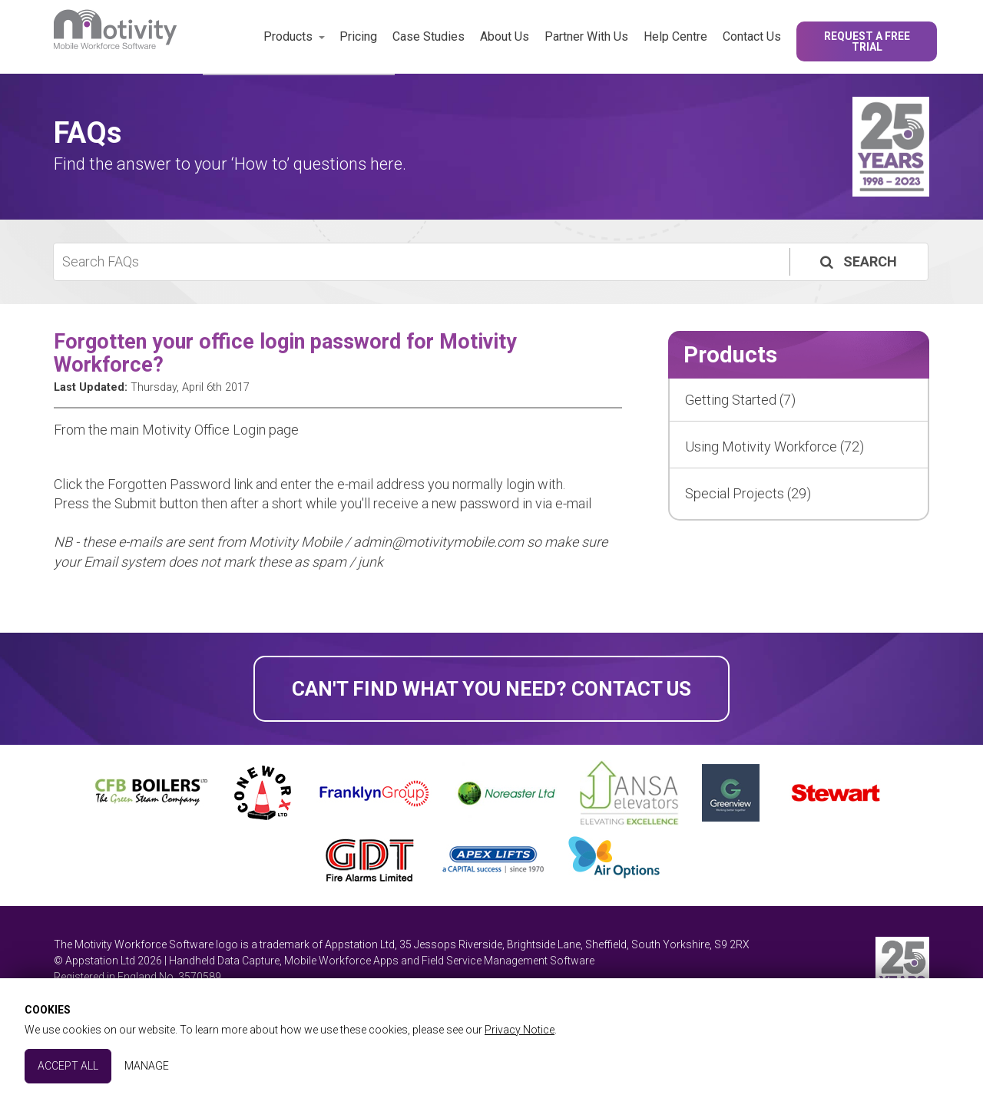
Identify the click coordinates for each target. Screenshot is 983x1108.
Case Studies (428, 36)
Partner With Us (586, 36)
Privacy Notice (519, 1030)
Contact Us (752, 36)
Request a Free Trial (867, 41)
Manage (146, 1066)
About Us (504, 36)
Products (288, 36)
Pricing (358, 36)
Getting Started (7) (740, 400)
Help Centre (675, 36)
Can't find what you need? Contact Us (491, 688)
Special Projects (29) (748, 493)
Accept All (68, 1066)
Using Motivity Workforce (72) (774, 446)
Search (857, 261)
